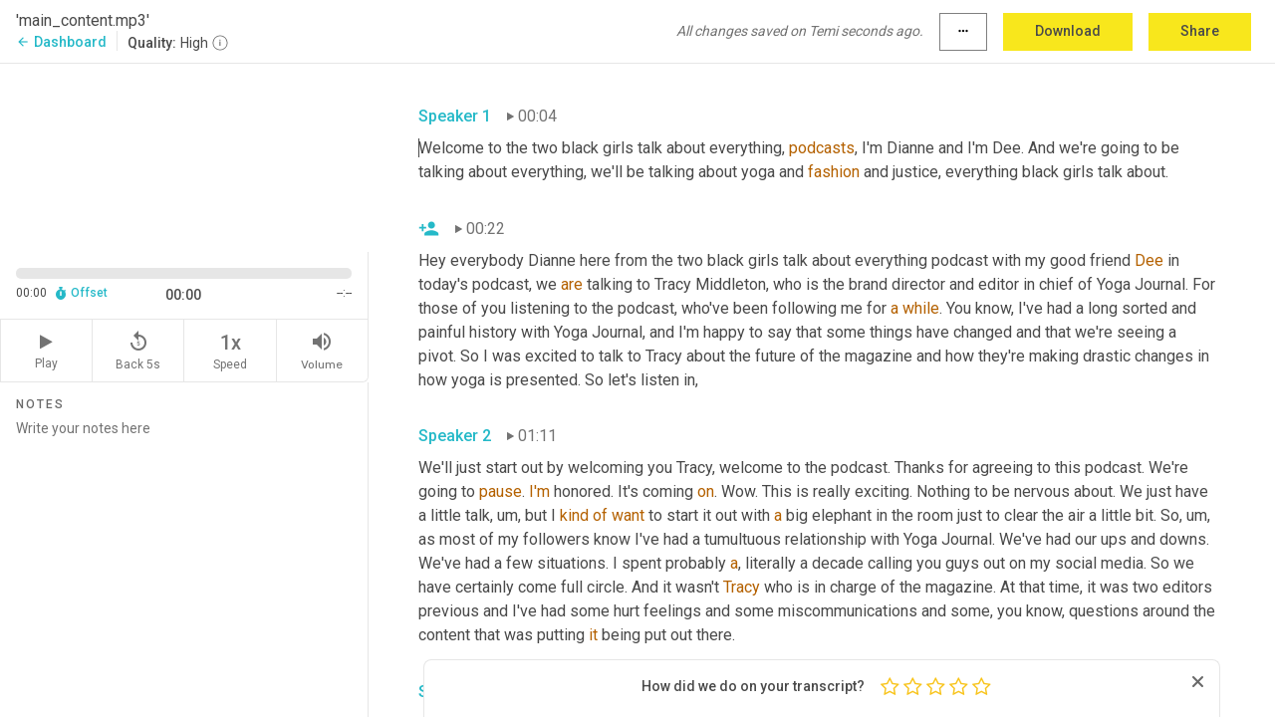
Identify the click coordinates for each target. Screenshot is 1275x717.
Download (1068, 31)
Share (1199, 31)
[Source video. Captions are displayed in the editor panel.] (184, 156)
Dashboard (61, 42)
